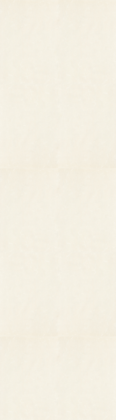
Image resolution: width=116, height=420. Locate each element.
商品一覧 (40, 4)
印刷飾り (36, 379)
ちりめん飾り (37, 394)
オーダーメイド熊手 (17, 382)
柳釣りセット (15, 390)
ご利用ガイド (91, 4)
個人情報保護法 (78, 381)
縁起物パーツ (29, 380)
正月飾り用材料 (38, 385)
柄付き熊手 (14, 376)
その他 (13, 379)
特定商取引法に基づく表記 (73, 385)
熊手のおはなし (58, 4)
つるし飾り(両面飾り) (40, 388)
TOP (25, 4)
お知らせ (74, 4)
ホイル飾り (36, 382)
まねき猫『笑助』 (16, 393)
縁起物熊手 (7, 379)
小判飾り (36, 376)
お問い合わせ (108, 4)
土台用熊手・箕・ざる (40, 400)
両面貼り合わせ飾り (39, 391)
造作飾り (36, 397)
